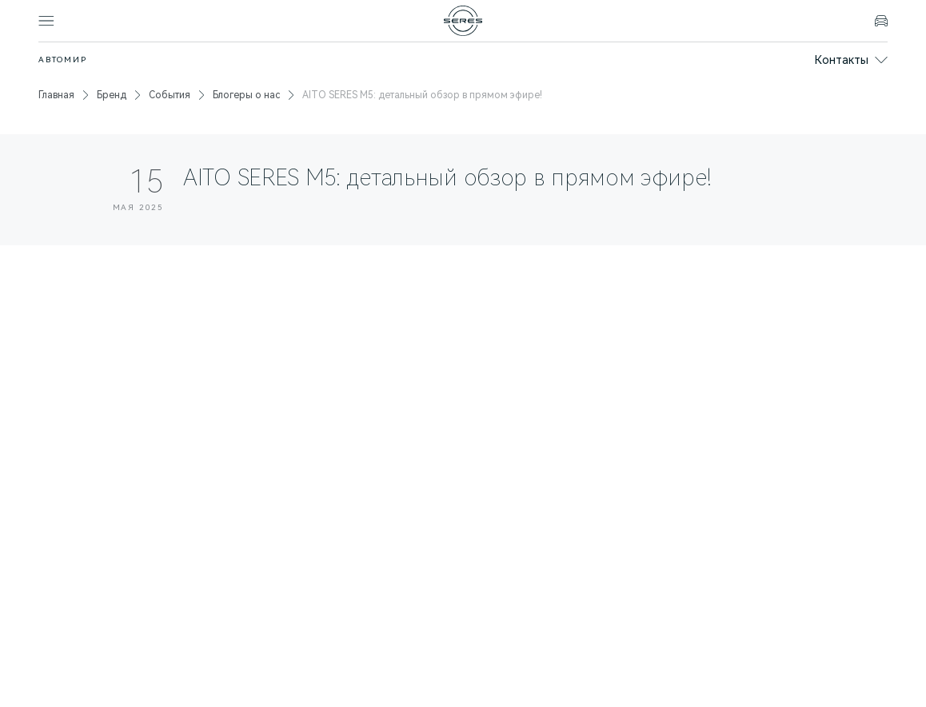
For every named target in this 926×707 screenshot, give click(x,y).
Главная (56, 95)
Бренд (111, 95)
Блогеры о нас (246, 95)
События (169, 95)
